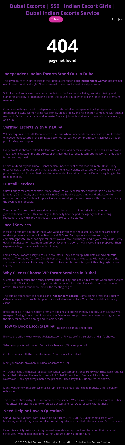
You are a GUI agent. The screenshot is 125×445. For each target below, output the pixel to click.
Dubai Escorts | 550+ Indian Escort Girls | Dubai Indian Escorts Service (62, 9)
